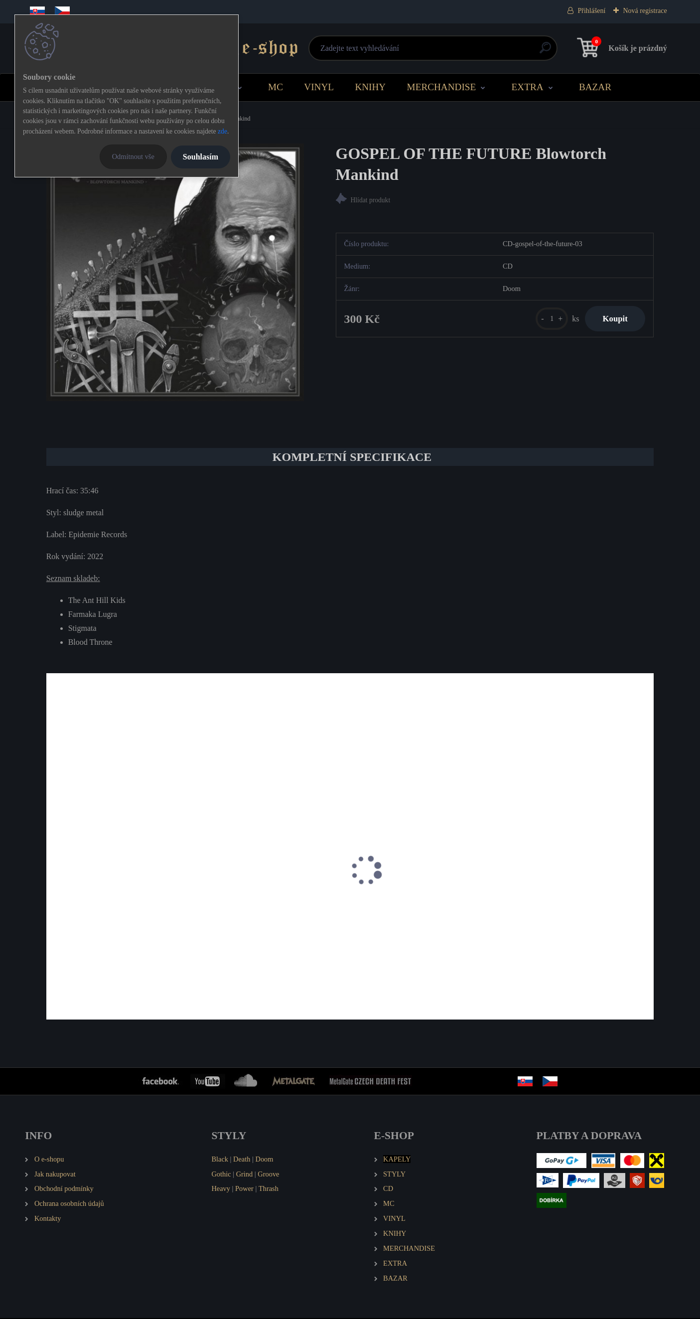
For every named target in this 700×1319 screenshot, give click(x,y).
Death (241, 1160)
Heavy (220, 1189)
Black (219, 1160)
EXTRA (528, 87)
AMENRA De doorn (546, 929)
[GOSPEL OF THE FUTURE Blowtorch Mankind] (175, 272)
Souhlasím (200, 156)
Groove (268, 1174)
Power (244, 1189)
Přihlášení (591, 10)
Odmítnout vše (133, 156)
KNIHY (370, 87)
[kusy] (546, 320)
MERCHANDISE (441, 87)
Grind (244, 1174)
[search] (470, 51)
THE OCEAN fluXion (87, 929)
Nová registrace (645, 10)
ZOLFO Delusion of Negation (407, 929)
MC (275, 87)
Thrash (269, 1189)
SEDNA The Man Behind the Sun (258, 929)
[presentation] (53, 884)
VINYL (319, 87)
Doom (265, 1160)
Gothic (221, 1174)
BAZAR (595, 87)
